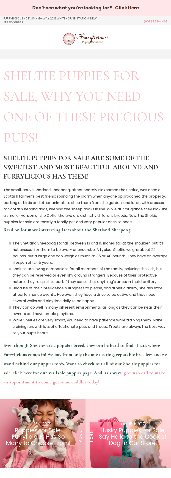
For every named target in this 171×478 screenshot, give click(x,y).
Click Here (127, 8)
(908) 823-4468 (156, 21)
